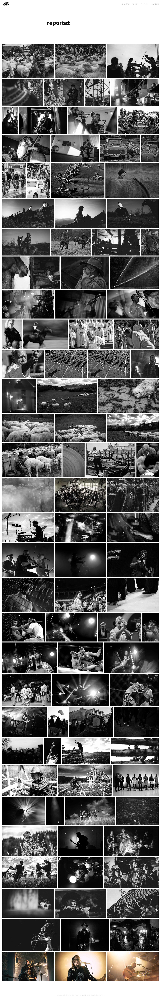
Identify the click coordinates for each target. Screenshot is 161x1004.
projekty (125, 4)
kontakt (155, 4)
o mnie (144, 4)
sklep (135, 4)
